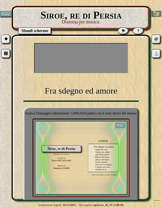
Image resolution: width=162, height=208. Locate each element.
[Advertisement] (81, 58)
